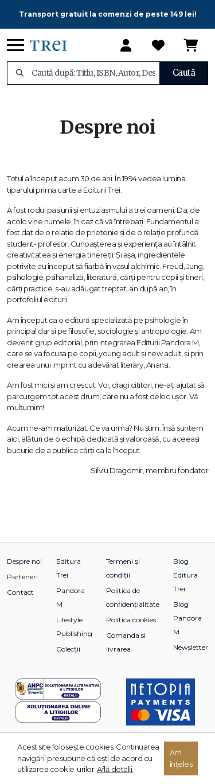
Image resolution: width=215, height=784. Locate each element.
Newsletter (190, 647)
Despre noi (24, 561)
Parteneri (22, 576)
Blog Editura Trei (185, 575)
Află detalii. (115, 769)
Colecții (68, 649)
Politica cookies (131, 619)
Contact (20, 592)
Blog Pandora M (187, 618)
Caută (184, 72)
